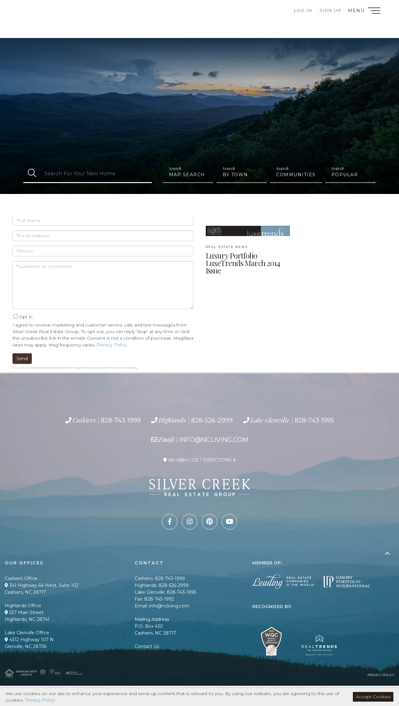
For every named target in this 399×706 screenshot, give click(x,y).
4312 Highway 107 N (29, 639)
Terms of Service (119, 367)
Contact (28, 8)
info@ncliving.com (213, 439)
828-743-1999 (40, 16)
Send (22, 358)
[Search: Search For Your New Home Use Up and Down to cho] (96, 173)
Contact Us (147, 646)
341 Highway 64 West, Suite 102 (42, 585)
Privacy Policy (112, 345)
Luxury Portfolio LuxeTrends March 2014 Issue (243, 259)
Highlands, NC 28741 (27, 619)
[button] (32, 173)
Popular (344, 174)
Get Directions (212, 460)
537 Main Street (24, 612)
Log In (303, 10)
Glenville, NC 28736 (25, 646)
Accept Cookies (373, 696)
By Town (235, 174)
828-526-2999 (212, 420)
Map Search (187, 174)
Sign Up (330, 10)
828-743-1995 (314, 420)
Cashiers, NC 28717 (25, 592)
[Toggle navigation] (374, 12)
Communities (296, 174)
